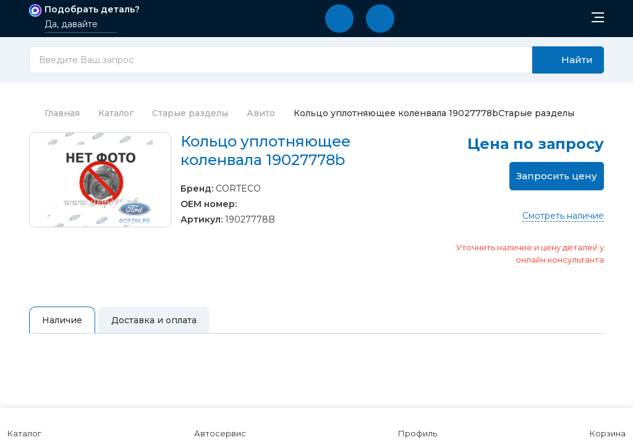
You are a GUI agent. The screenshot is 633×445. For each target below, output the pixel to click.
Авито (261, 113)
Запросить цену (556, 176)
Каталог (116, 113)
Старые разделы (190, 113)
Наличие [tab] (62, 320)
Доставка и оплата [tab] (154, 320)
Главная (54, 113)
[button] (339, 18)
